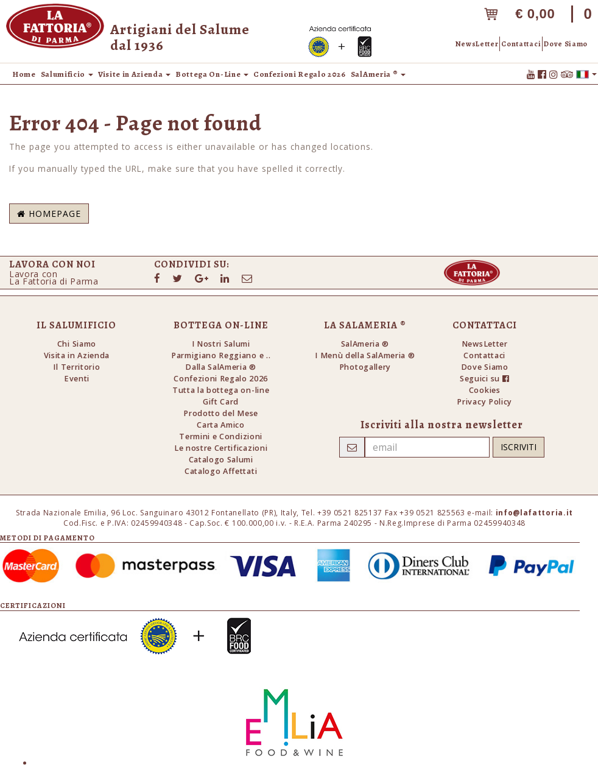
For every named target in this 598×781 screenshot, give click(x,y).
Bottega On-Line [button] (211, 74)
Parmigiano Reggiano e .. (220, 355)
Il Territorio (76, 367)
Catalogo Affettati (221, 471)
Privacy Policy (484, 402)
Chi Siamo (76, 344)
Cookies (485, 390)
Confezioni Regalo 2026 (299, 74)
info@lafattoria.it (534, 512)
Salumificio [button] (67, 74)
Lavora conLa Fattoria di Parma (54, 277)
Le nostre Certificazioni (220, 448)
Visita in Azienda (77, 355)
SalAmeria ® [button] (378, 74)
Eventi (77, 378)
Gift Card (221, 402)
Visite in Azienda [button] (134, 74)
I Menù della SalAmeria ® (365, 355)
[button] (586, 73)
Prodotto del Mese (220, 413)
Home (24, 74)
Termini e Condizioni (220, 436)
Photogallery (365, 367)
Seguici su (484, 378)
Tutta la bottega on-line (220, 390)
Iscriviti (518, 447)
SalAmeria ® (365, 344)
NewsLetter (477, 44)
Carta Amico (220, 425)
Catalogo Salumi (221, 459)
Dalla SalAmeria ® (220, 367)
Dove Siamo (566, 44)
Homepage (49, 213)
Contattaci (521, 44)
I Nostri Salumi (221, 344)
